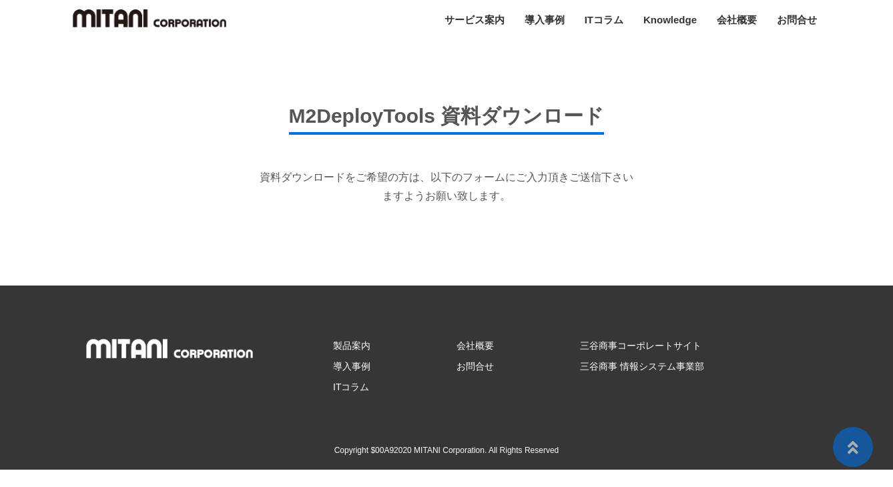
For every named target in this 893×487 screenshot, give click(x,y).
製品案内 (351, 345)
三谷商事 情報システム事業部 (642, 366)
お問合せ (797, 19)
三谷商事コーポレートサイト (640, 345)
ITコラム (604, 19)
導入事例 (545, 19)
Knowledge (670, 19)
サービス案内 (474, 19)
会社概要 (737, 19)
